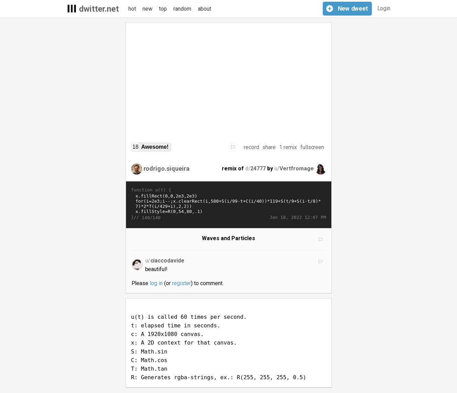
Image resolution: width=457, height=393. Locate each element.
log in (156, 283)
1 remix (288, 147)
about (204, 8)
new (147, 8)
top (163, 8)
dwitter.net (99, 9)
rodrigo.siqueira (167, 168)
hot (132, 8)
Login (384, 8)
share (269, 147)
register (181, 283)
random (182, 8)
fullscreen (312, 147)
